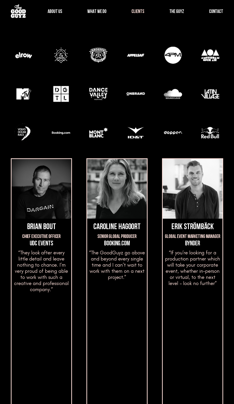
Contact (199, 347)
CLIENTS (138, 11)
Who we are (58, 338)
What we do (58, 354)
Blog (99, 354)
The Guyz (102, 338)
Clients (54, 369)
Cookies (217, 395)
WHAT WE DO (96, 11)
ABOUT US (55, 11)
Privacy (196, 395)
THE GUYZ (176, 11)
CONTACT (216, 11)
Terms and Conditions (166, 395)
